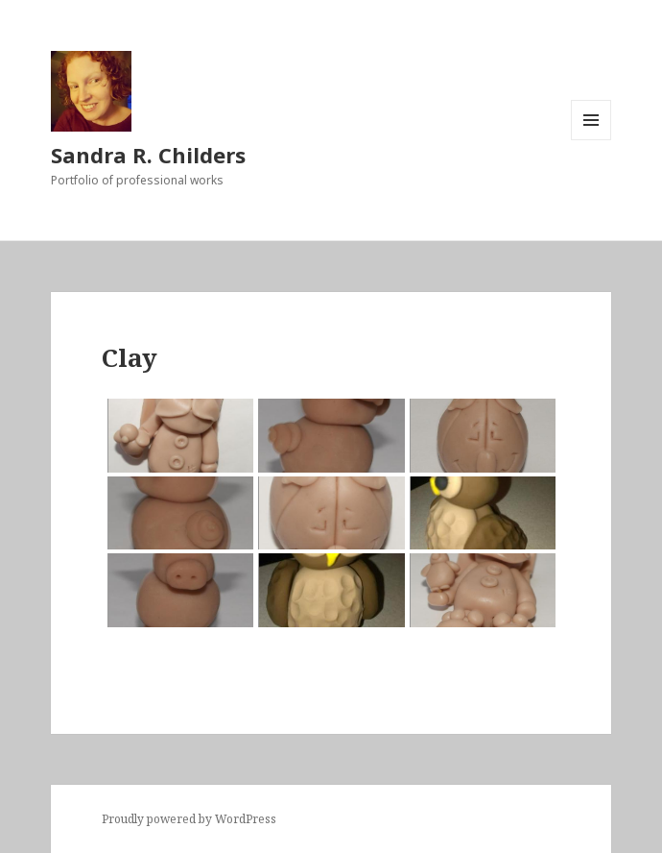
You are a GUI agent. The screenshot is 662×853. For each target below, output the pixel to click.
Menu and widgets (591, 139)
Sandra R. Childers (148, 154)
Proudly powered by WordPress (189, 819)
